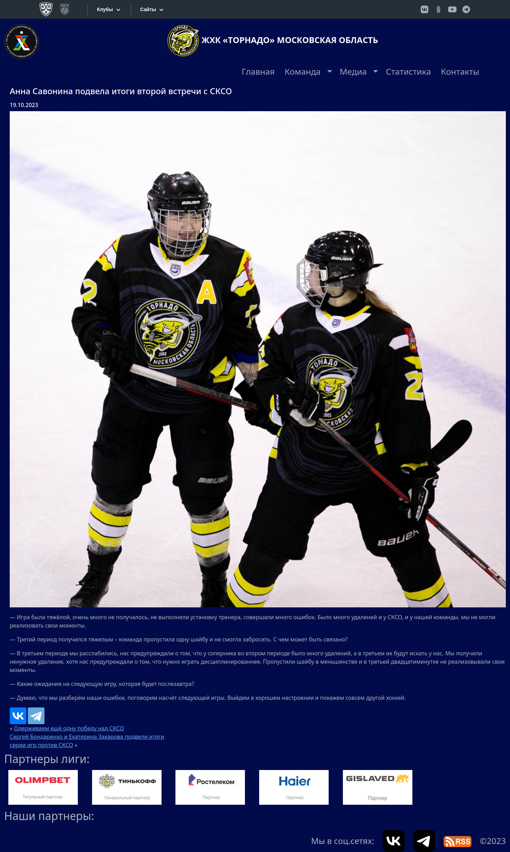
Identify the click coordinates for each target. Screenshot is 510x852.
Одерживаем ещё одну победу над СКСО (69, 728)
